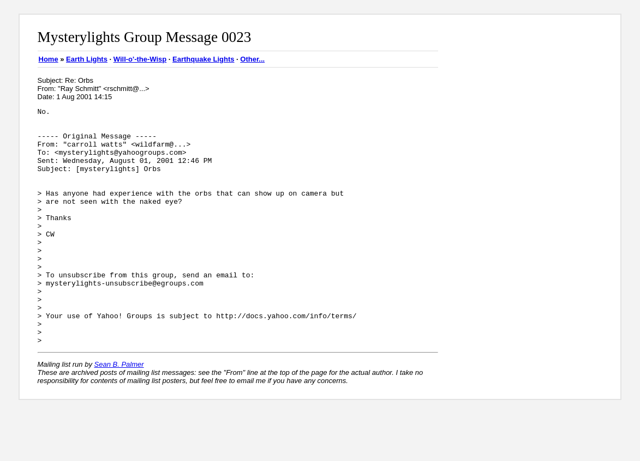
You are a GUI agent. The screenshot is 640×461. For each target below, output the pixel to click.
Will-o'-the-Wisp (139, 59)
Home (48, 59)
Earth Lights (86, 59)
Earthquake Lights (203, 59)
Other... (252, 59)
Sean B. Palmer (119, 412)
